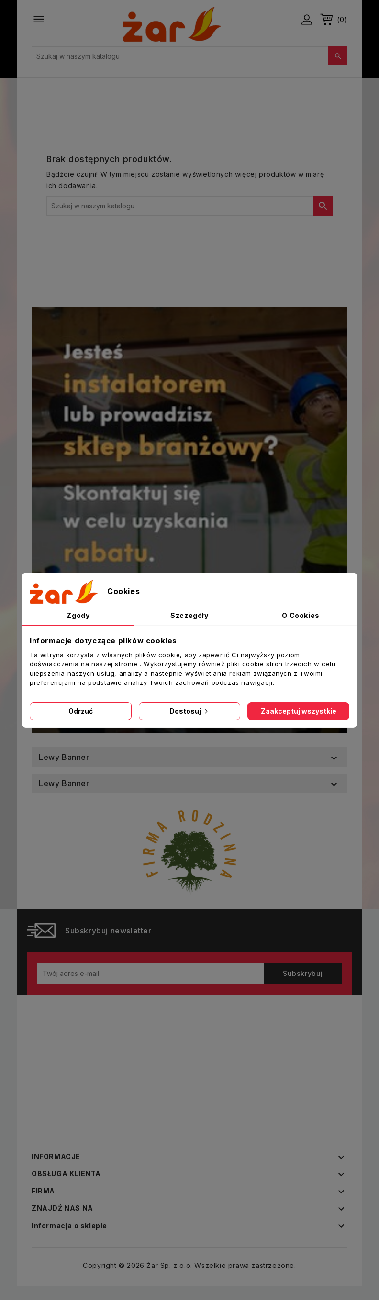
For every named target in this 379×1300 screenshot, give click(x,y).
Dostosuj (189, 711)
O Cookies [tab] (300, 615)
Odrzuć (80, 711)
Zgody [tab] (78, 615)
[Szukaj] (189, 55)
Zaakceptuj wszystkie (298, 711)
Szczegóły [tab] (189, 615)
